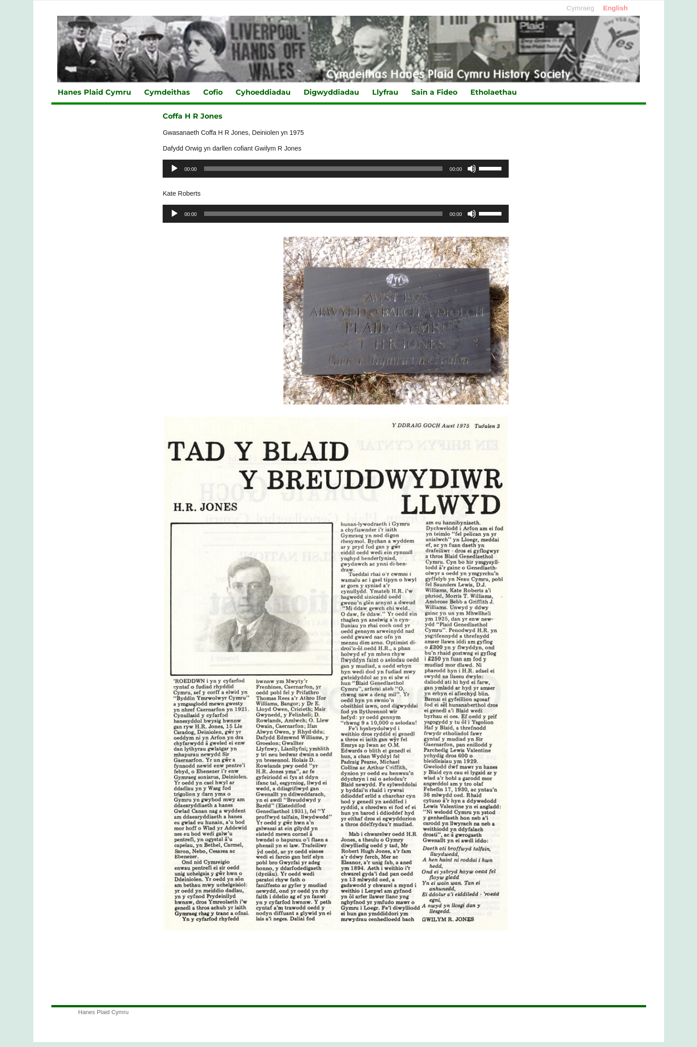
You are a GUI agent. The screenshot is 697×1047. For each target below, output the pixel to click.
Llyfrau (385, 92)
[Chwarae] (174, 168)
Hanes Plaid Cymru (94, 92)
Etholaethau (493, 92)
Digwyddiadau (331, 92)
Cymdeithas (167, 92)
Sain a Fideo (434, 92)
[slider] (323, 168)
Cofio (213, 92)
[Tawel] (471, 168)
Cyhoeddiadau (263, 92)
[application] (336, 169)
